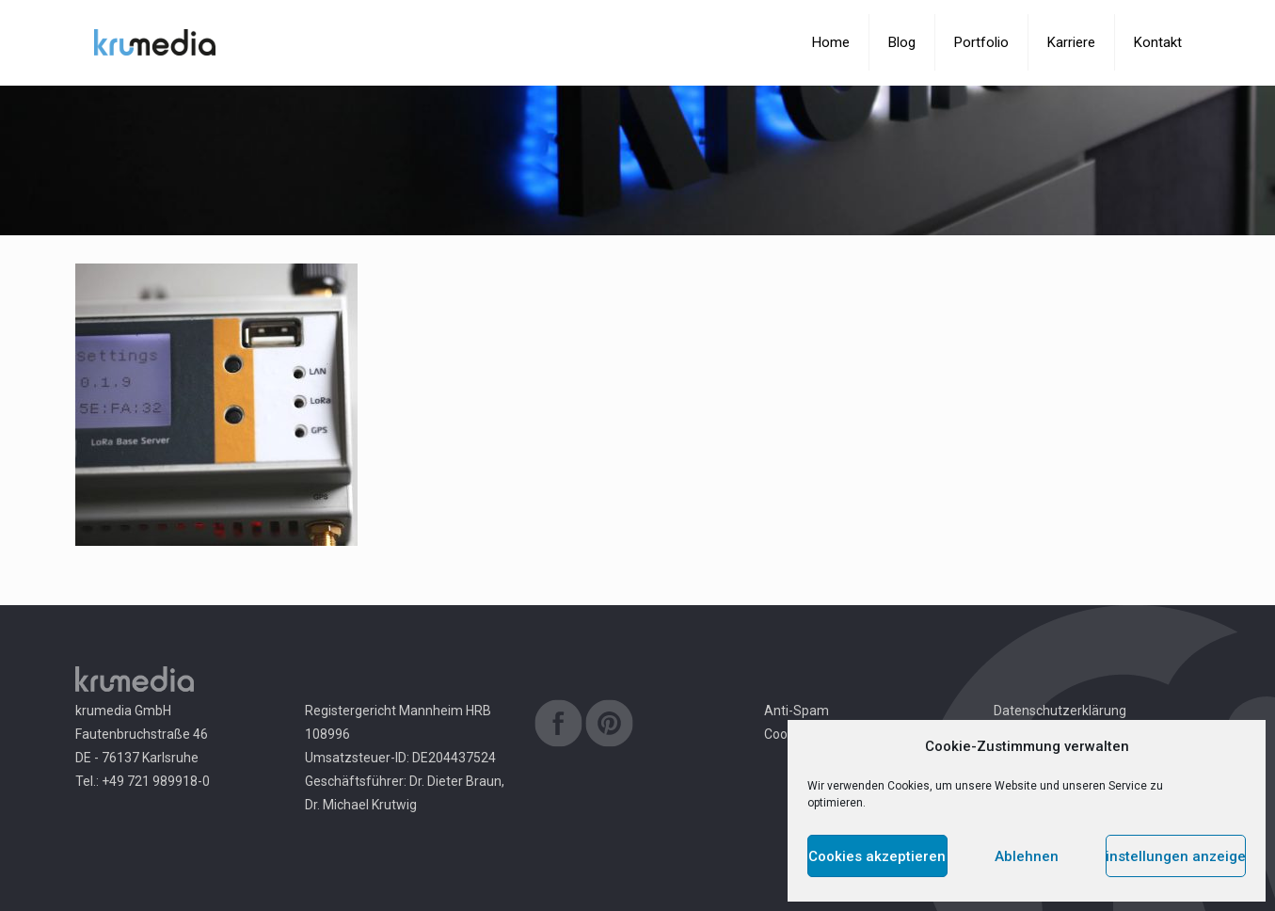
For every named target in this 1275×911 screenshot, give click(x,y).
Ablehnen (1027, 856)
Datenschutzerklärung (1060, 710)
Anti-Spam (796, 710)
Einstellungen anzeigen (1176, 856)
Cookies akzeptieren (877, 856)
